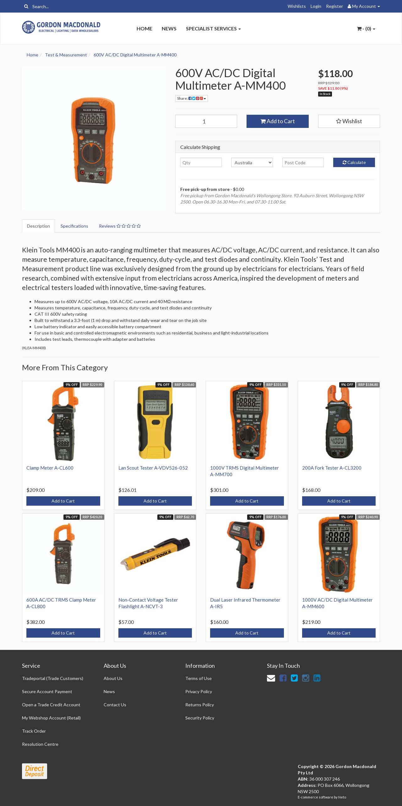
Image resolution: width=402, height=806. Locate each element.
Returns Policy (199, 704)
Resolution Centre (40, 744)
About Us (113, 678)
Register (334, 6)
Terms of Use (198, 678)
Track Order (34, 731)
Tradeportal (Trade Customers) (52, 678)
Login (316, 6)
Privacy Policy (198, 691)
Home (144, 28)
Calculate (354, 162)
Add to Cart (277, 121)
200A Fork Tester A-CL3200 (331, 468)
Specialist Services (213, 28)
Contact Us (115, 704)
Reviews (120, 226)
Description (38, 226)
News (169, 28)
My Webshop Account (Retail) (51, 717)
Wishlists (297, 6)
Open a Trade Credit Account (51, 704)
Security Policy (199, 717)
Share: (191, 98)
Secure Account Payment (47, 691)
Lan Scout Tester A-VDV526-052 (153, 468)
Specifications (74, 226)
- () (366, 28)
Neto (342, 797)
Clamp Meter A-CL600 (49, 468)
